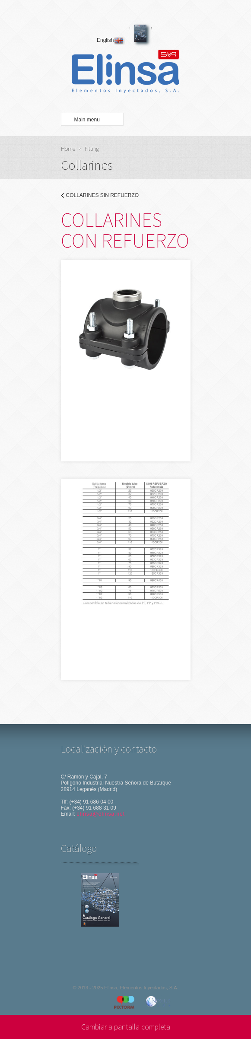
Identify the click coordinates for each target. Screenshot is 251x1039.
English (111, 40)
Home (68, 149)
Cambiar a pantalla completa (125, 1027)
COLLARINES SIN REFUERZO (102, 195)
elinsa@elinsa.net (100, 814)
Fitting (92, 149)
